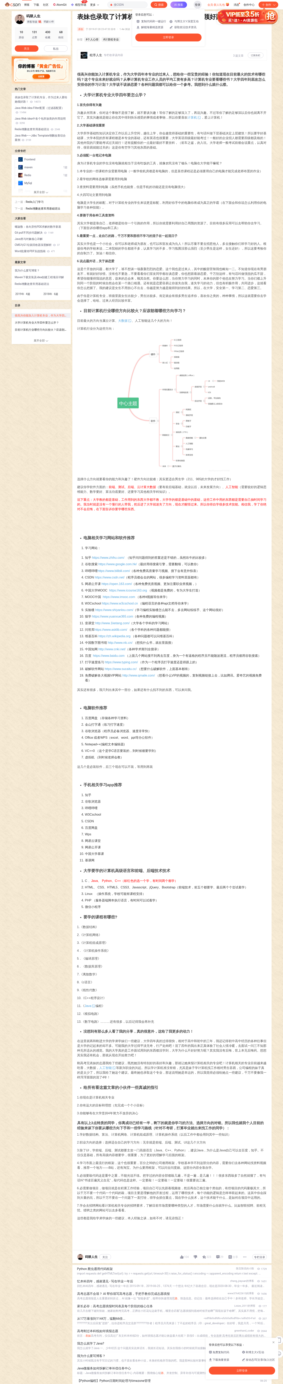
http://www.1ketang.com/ (112, 623)
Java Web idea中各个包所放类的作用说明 (40, 120)
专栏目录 (259, 1257)
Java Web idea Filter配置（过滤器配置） (39, 110)
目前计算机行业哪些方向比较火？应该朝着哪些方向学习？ (42, 329)
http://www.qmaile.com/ (138, 675)
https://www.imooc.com (119, 597)
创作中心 (249, 4)
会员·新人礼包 (218, 4)
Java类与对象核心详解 (29, 238)
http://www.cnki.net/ (112, 649)
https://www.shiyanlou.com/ (114, 610)
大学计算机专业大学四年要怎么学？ (37, 322)
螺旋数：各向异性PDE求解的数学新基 (38, 226)
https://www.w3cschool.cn (120, 603)
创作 (268, 4)
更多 (94, 4)
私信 (56, 48)
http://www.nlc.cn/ (120, 642)
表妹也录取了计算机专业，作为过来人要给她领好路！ (41, 99)
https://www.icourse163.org (128, 590)
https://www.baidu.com (108, 655)
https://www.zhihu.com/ (108, 557)
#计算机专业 (111, 39)
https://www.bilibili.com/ (114, 571)
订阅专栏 (255, 55)
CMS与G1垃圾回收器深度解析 (37, 244)
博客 (27, 4)
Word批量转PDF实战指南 (35, 251)
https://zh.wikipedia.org (114, 636)
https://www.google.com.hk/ (117, 564)
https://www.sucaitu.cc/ (121, 669)
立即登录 (168, 37)
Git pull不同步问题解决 (34, 232)
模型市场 (79, 3)
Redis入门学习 (35, 201)
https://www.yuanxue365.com (112, 616)
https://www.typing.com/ (121, 662)
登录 (197, 4)
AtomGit (59, 4)
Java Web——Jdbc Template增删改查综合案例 (40, 137)
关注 (105, 1257)
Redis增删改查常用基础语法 (37, 129)
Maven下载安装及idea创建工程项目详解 (39, 277)
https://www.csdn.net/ (109, 577)
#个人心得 (92, 39)
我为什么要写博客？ (27, 270)
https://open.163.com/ (117, 584)
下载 (36, 4)
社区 (46, 4)
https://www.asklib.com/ (110, 629)
